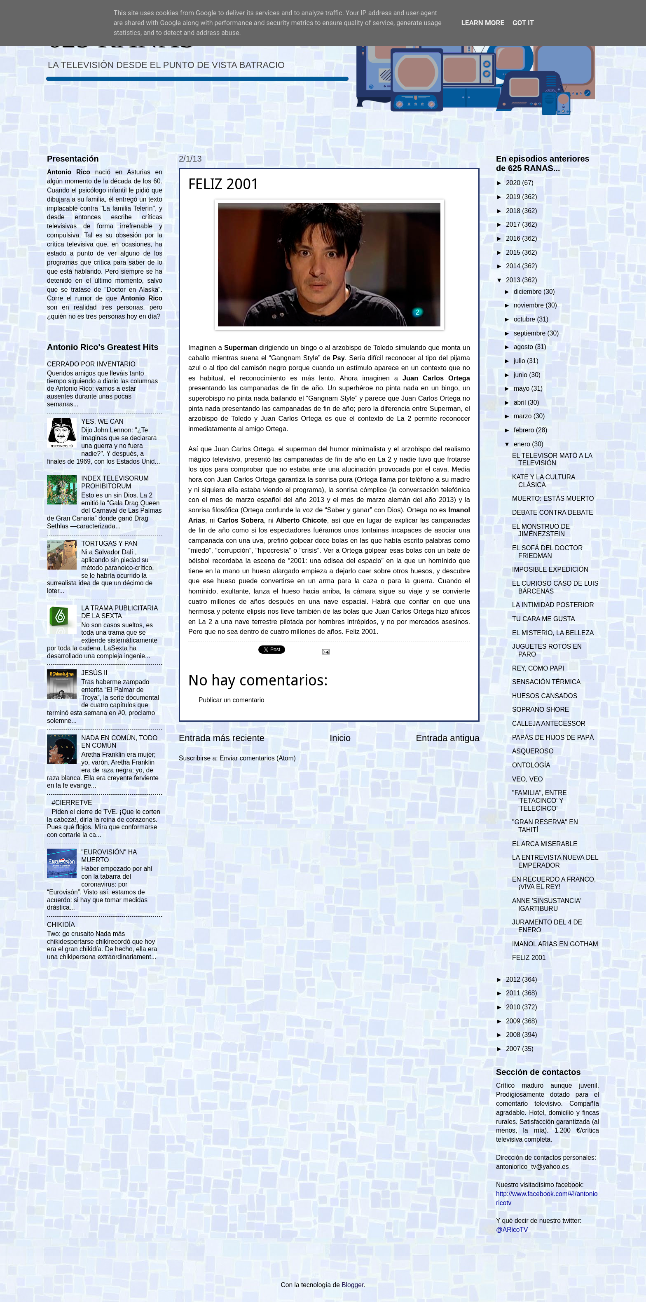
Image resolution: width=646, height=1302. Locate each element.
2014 (514, 266)
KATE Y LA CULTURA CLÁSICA (543, 481)
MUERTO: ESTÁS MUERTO (553, 498)
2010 (514, 1007)
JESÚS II (94, 672)
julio (520, 360)
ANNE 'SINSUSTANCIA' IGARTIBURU (546, 904)
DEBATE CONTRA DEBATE (552, 512)
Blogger (352, 1284)
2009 (514, 1021)
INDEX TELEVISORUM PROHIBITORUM (115, 482)
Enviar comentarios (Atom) (258, 758)
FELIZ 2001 (529, 957)
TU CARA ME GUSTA (543, 618)
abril (521, 402)
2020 (514, 182)
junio (521, 374)
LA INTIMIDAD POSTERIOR (553, 604)
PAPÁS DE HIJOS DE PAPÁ (553, 737)
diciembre (528, 291)
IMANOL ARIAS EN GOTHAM (555, 944)
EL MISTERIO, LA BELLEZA (553, 632)
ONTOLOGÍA (531, 765)
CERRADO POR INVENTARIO (91, 364)
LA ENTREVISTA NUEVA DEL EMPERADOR (555, 861)
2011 (514, 993)
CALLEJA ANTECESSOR (548, 723)
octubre (525, 319)
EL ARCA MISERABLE (544, 843)
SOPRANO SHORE (540, 709)
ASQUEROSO (533, 751)
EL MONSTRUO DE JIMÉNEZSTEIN (541, 530)
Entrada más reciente (221, 738)
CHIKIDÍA (61, 924)
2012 (514, 979)
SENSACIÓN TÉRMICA (546, 681)
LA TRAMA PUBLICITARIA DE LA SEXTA (119, 612)
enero (523, 444)
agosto (524, 346)
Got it (523, 23)
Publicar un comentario (231, 700)
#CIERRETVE (71, 802)
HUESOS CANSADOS (544, 695)
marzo (524, 416)
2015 (514, 252)
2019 (514, 196)
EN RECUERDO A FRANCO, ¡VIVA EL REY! (554, 883)
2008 (514, 1034)
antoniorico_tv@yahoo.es (532, 1166)
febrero (525, 430)
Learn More (482, 23)
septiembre (531, 333)
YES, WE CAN (102, 421)
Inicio (340, 738)
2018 (514, 210)
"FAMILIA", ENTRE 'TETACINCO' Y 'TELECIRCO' (539, 800)
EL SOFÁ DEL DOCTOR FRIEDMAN (547, 551)
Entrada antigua (448, 738)
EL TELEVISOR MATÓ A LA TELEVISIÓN (552, 459)
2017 (514, 224)
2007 (514, 1048)
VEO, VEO (527, 779)
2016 (514, 238)
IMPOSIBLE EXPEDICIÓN (550, 569)
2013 (514, 280)
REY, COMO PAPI (538, 668)
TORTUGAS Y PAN (109, 543)
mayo (522, 388)
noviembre (529, 305)
